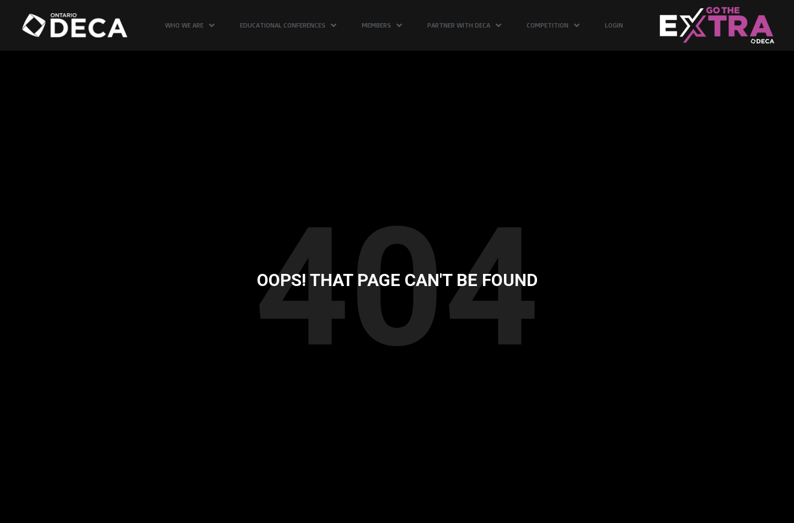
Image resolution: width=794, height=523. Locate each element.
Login (614, 25)
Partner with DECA (464, 25)
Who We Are (189, 25)
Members (382, 25)
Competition (553, 25)
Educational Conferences (288, 25)
